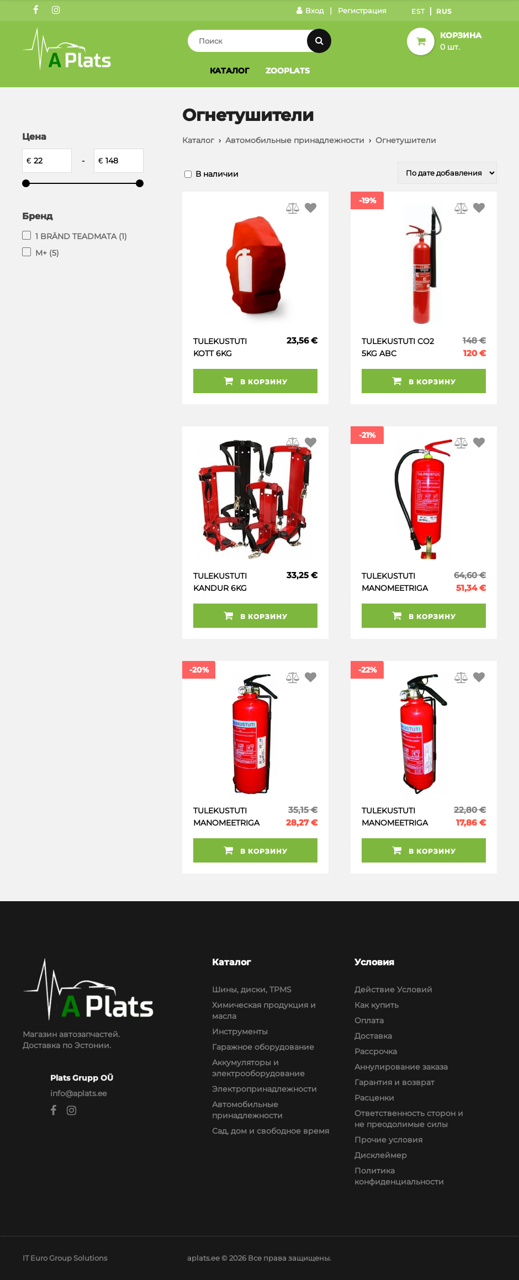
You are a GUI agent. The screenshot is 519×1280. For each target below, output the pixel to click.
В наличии (217, 174)
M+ (47, 253)
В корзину (256, 381)
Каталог (229, 71)
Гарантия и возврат (394, 1082)
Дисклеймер (380, 1155)
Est (418, 11)
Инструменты (240, 1031)
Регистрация (362, 10)
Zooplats (288, 71)
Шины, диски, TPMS (252, 990)
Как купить (376, 1005)
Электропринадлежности (264, 1089)
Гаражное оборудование (263, 1047)
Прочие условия (388, 1140)
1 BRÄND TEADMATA (81, 236)
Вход (310, 10)
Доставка (373, 1036)
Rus (444, 11)
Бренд (37, 216)
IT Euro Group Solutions (65, 1257)
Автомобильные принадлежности (294, 140)
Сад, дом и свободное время (270, 1131)
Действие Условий (393, 990)
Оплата (369, 1020)
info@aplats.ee (78, 1093)
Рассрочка (375, 1051)
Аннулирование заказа (401, 1067)
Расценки (374, 1098)
